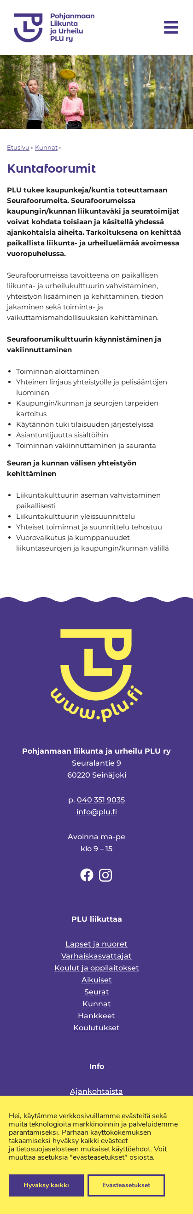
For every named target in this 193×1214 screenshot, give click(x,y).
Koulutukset (96, 1027)
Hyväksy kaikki (46, 1185)
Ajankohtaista (96, 1091)
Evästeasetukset (126, 1185)
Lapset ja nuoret (96, 944)
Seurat (96, 991)
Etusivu (18, 147)
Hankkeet (96, 1015)
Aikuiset (97, 980)
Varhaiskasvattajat (96, 956)
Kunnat (46, 147)
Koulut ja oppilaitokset (96, 968)
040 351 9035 (101, 800)
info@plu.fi (96, 811)
